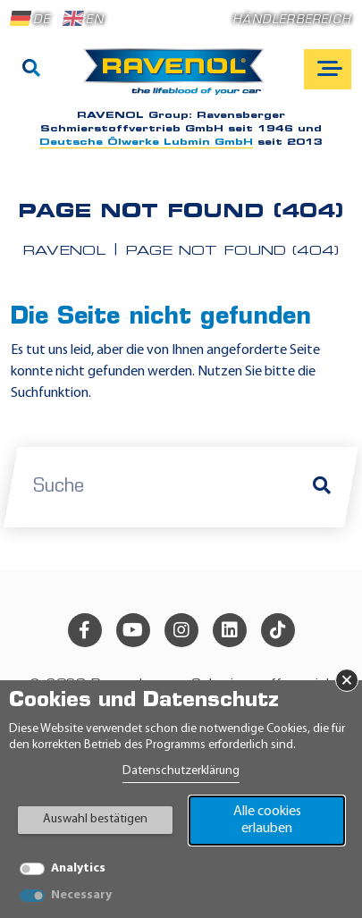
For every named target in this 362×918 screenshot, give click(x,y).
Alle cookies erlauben (267, 820)
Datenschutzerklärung (181, 771)
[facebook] (85, 630)
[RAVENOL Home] (178, 78)
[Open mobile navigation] (327, 69)
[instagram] (181, 630)
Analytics (78, 868)
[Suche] (31, 69)
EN (83, 19)
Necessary (81, 895)
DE (30, 19)
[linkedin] (230, 630)
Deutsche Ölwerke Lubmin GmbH (146, 142)
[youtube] (133, 630)
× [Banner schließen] (346, 680)
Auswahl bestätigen (95, 819)
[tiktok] (278, 630)
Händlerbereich (291, 20)
